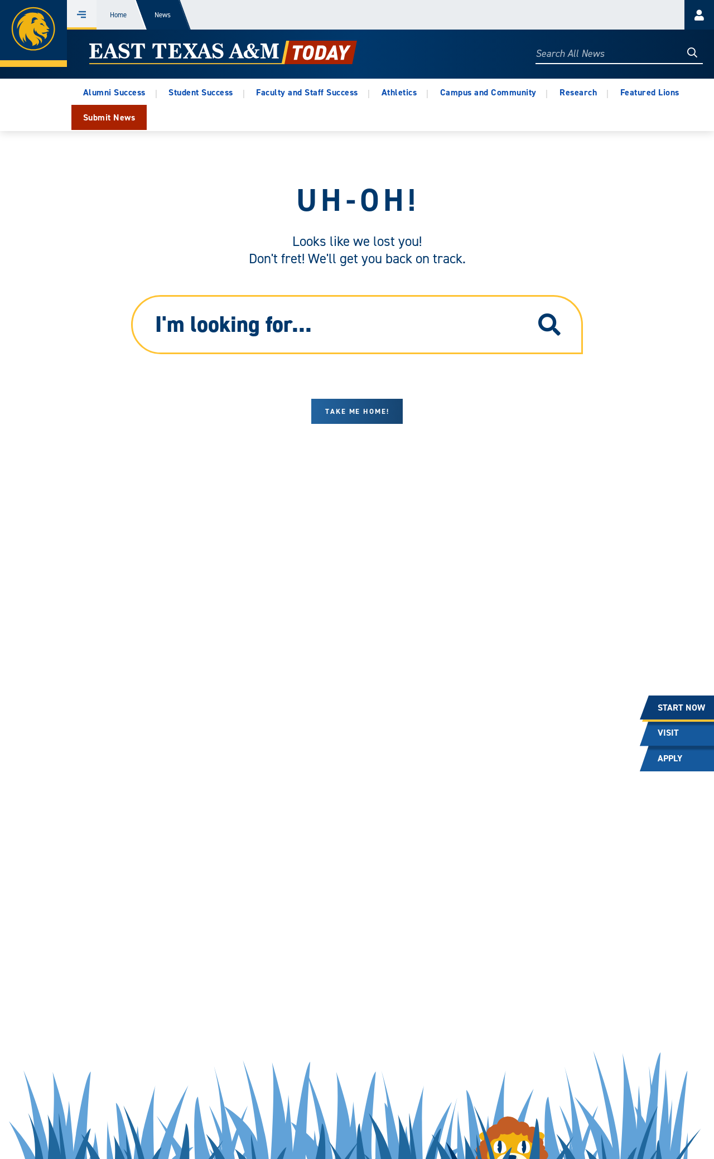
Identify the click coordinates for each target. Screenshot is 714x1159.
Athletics (399, 92)
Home (118, 15)
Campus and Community (488, 92)
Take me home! (357, 411)
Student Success (200, 92)
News (163, 15)
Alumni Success (114, 92)
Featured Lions (649, 92)
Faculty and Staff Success (307, 92)
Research (578, 92)
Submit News (109, 117)
